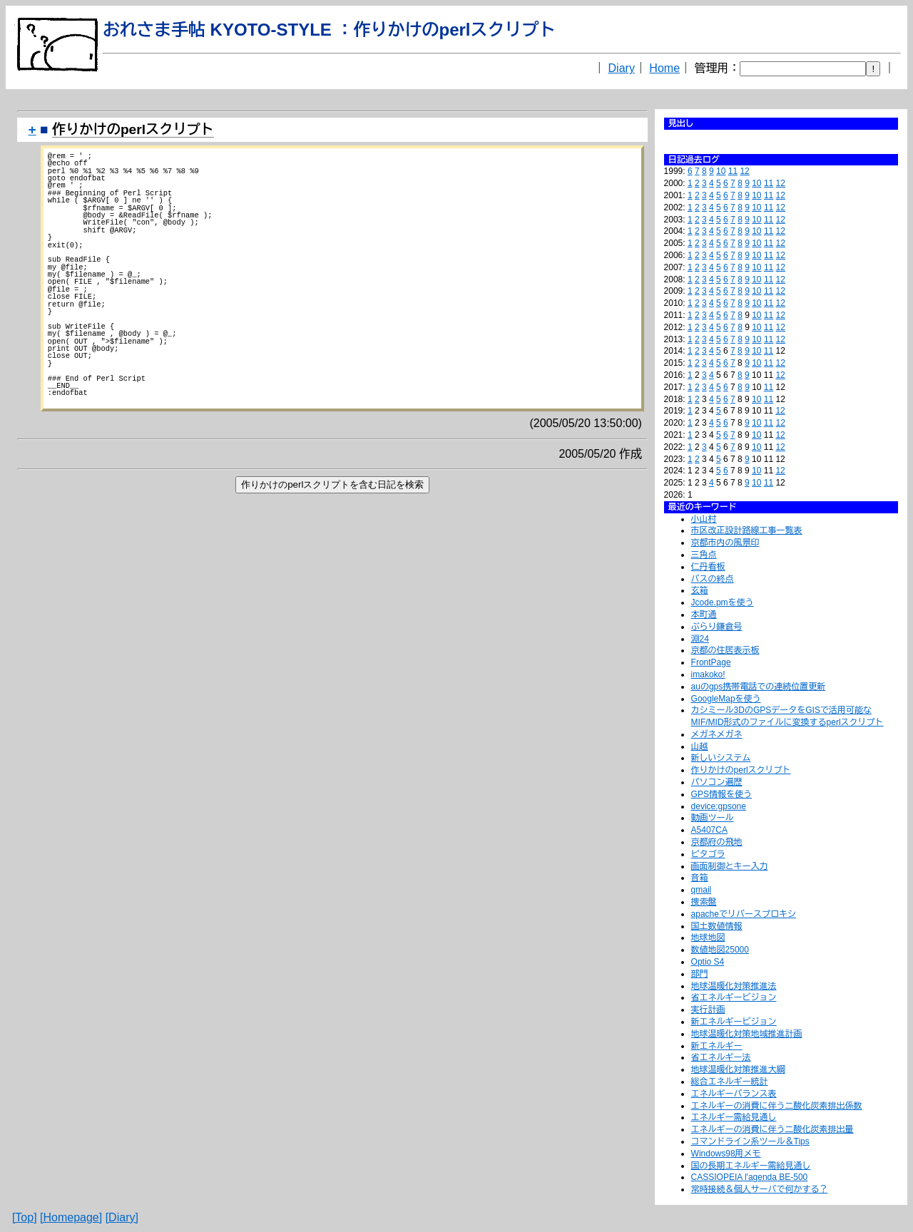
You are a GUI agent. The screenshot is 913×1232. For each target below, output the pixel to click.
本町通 (704, 615)
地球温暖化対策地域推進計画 (746, 1034)
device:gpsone (718, 806)
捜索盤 (704, 902)
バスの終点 (712, 579)
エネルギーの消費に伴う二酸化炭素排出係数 (776, 1106)
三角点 (704, 555)
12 (744, 171)
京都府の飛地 (717, 842)
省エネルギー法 (721, 1057)
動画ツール (712, 818)
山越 (699, 746)
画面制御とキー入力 (729, 866)
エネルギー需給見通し (734, 1117)
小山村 (704, 519)
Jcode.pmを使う (722, 602)
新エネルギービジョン (734, 1022)
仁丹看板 (708, 567)
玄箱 (699, 590)
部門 (699, 974)
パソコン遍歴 (717, 782)
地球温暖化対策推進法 (734, 986)
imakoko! (708, 674)
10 (720, 171)
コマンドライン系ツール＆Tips (750, 1141)
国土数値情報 (717, 926)
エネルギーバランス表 (734, 1094)
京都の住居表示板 (725, 650)
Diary (621, 68)
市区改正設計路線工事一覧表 (746, 530)
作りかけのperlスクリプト (741, 770)
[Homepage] (71, 1217)
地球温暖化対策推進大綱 (738, 1069)
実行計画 (708, 1010)
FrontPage (711, 662)
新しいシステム (721, 758)
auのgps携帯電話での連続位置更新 (758, 687)
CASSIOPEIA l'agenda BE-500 (749, 1177)
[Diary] (122, 1217)
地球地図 (708, 938)
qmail (701, 890)
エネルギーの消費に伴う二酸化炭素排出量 (772, 1129)
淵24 (700, 639)
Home (664, 68)
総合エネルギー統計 (729, 1082)
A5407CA (709, 830)
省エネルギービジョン (734, 997)
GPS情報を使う (721, 794)
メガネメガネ (717, 734)
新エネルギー (717, 1046)
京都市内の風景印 (725, 543)
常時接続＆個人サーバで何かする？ (759, 1189)
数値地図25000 (720, 950)
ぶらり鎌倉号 (717, 627)
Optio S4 (708, 962)
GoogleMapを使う (726, 699)
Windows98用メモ (726, 1154)
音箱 (699, 878)
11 (733, 171)
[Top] (24, 1217)
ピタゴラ (708, 854)
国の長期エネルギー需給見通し (751, 1166)
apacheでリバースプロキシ (743, 914)
